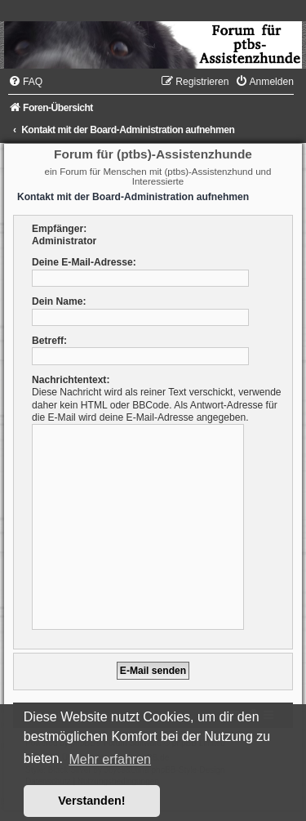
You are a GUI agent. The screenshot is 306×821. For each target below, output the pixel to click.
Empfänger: (59, 228)
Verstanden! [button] (91, 800)
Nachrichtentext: (70, 380)
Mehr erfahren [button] (110, 759)
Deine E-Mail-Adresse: (84, 262)
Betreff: (49, 340)
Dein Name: (59, 301)
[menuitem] (25, 81)
